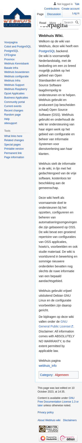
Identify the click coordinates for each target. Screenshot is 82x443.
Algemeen (62, 375)
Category (46, 375)
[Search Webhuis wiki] (71, 22)
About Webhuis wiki (49, 420)
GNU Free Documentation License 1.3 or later (58, 401)
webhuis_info (48, 365)
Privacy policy (46, 412)
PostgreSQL (47, 51)
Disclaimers (70, 420)
